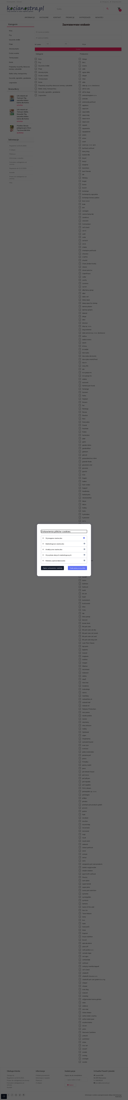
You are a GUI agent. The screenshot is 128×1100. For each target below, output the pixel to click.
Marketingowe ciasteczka (55, 544)
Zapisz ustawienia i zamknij (52, 568)
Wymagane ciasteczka (54, 538)
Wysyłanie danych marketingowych (59, 555)
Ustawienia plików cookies (55, 531)
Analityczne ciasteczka (54, 549)
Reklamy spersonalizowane (55, 561)
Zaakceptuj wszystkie (77, 568)
